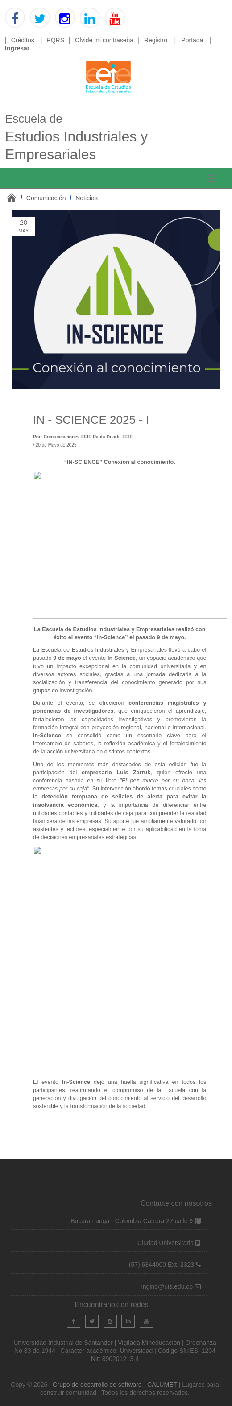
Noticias (86, 198)
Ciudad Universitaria (166, 1242)
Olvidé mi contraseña (104, 40)
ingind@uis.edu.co (168, 1286)
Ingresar (17, 48)
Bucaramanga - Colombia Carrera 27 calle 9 (131, 1220)
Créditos (22, 40)
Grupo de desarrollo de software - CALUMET (116, 1384)
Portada (192, 40)
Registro (155, 40)
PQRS (55, 40)
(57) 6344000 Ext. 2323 (161, 1264)
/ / (59, 198)
